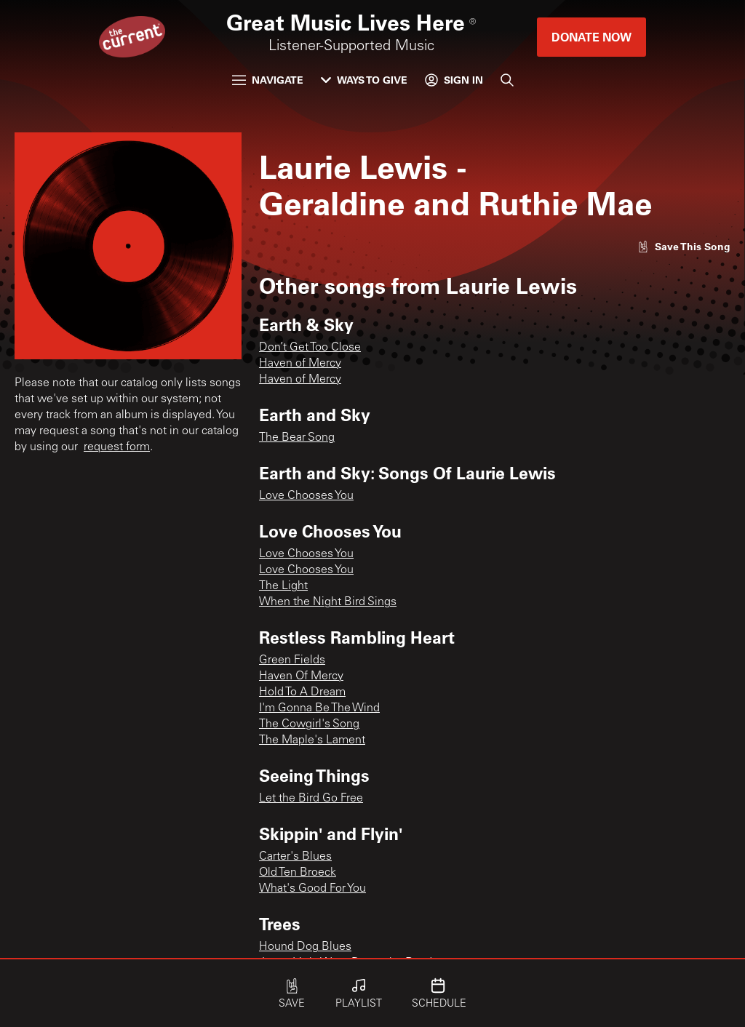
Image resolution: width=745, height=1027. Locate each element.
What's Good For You (312, 889)
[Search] (507, 80)
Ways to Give (364, 80)
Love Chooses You (306, 496)
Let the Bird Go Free (311, 798)
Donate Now (591, 36)
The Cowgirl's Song (309, 724)
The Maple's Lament (312, 740)
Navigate (267, 80)
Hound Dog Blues (305, 947)
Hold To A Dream (302, 692)
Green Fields (292, 660)
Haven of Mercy (300, 363)
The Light (283, 586)
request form (117, 447)
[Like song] (683, 246)
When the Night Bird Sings (328, 602)
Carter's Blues (295, 857)
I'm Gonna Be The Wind (319, 708)
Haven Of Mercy (301, 676)
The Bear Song (297, 438)
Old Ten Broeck (297, 873)
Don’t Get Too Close (310, 347)
